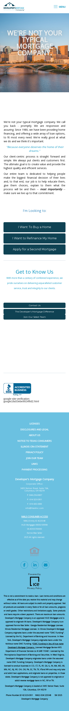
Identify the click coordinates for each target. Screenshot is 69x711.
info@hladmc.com (34, 508)
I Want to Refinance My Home (34, 238)
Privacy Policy (34, 452)
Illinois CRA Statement (34, 446)
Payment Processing (34, 469)
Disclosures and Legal (34, 429)
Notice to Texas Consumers (34, 441)
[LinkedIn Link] (35, 565)
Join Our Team (34, 458)
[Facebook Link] (24, 565)
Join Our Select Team (34, 317)
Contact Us (34, 305)
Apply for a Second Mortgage (34, 249)
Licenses (34, 423)
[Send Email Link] (45, 565)
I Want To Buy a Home (34, 227)
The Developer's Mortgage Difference (34, 311)
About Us (34, 435)
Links (34, 463)
